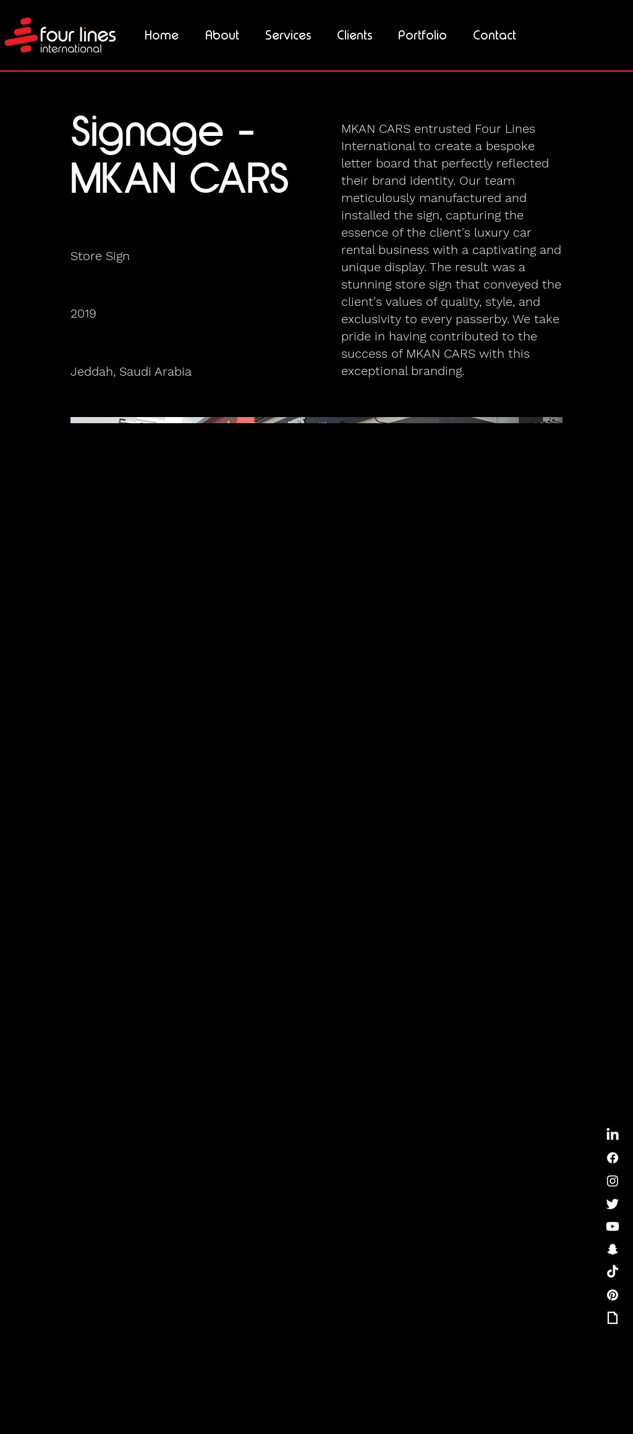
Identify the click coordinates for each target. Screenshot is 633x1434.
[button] (288, 35)
